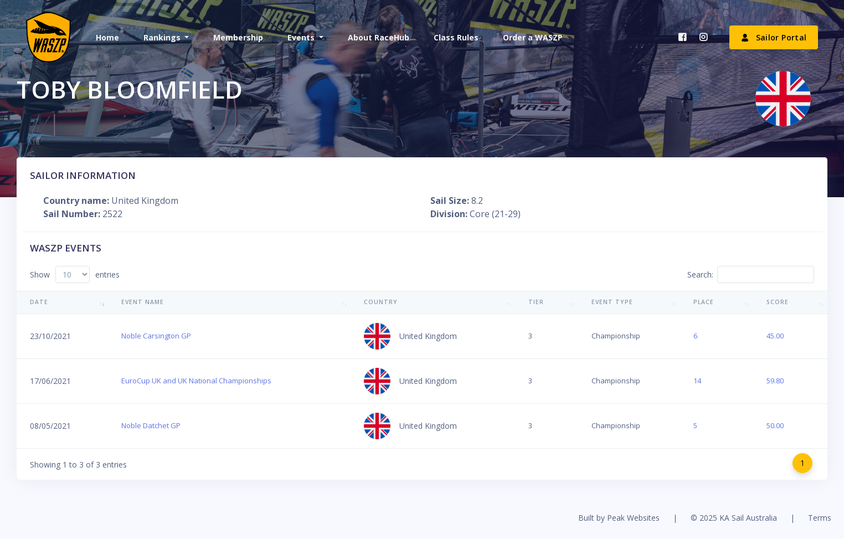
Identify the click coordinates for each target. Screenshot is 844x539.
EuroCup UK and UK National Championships (196, 381)
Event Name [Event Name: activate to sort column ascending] (142, 302)
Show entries (75, 274)
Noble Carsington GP (156, 336)
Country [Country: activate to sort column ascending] (381, 302)
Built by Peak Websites (619, 517)
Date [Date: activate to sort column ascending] (39, 302)
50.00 (775, 425)
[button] (165, 37)
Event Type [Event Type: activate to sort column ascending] (612, 302)
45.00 (775, 336)
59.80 (775, 381)
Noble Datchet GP (151, 425)
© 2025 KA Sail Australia (734, 517)
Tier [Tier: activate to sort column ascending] (536, 302)
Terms (819, 517)
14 (697, 381)
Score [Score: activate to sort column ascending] (777, 302)
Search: (750, 274)
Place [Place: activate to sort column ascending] (703, 302)
